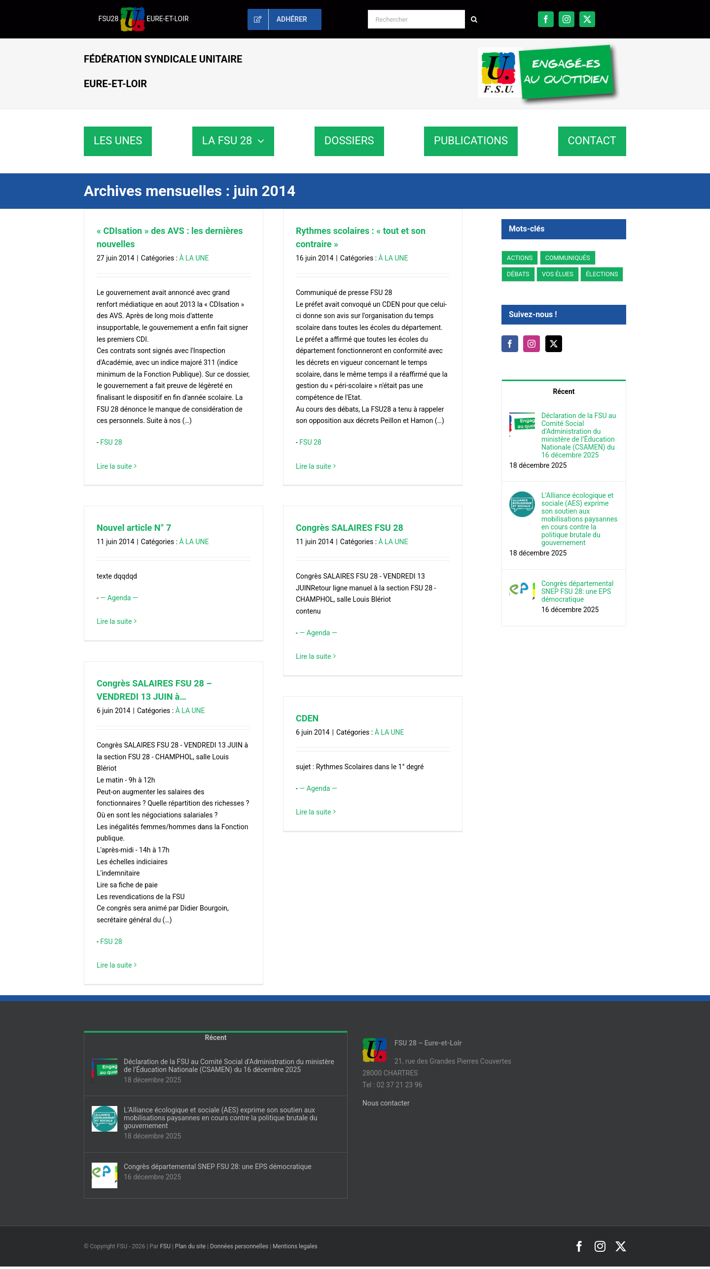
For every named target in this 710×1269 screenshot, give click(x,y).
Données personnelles (239, 1246)
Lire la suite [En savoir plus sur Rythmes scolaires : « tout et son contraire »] (313, 466)
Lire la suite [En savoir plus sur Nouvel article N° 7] (114, 621)
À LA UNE (194, 258)
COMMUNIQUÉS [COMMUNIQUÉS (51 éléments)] (567, 257)
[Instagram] (531, 343)
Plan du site (190, 1246)
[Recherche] (474, 19)
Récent (564, 391)
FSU (165, 1246)
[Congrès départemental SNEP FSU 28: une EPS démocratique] (522, 585)
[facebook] (546, 19)
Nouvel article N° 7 (134, 527)
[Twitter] (553, 343)
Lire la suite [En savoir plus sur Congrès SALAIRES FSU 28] (313, 656)
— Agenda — (119, 598)
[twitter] (587, 19)
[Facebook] (509, 343)
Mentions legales (295, 1246)
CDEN (307, 718)
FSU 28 (111, 442)
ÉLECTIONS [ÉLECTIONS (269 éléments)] (602, 274)
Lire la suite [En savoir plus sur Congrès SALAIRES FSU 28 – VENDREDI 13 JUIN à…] (114, 965)
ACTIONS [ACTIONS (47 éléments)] (519, 257)
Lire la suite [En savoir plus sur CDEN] (313, 812)
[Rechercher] (416, 19)
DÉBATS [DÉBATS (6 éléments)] (518, 274)
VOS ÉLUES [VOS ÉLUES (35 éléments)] (557, 274)
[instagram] (566, 19)
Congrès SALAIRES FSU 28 (349, 527)
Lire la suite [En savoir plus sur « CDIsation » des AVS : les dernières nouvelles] (114, 466)
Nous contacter (386, 1103)
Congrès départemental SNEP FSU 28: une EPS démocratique (577, 591)
